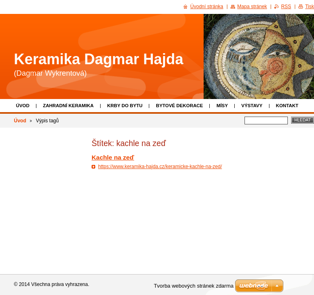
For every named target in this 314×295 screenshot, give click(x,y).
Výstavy (251, 105)
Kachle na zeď (113, 157)
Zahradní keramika (68, 105)
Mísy (222, 105)
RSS (286, 6)
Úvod (22, 105)
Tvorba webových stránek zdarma (193, 286)
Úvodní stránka (206, 6)
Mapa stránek (252, 6)
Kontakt (287, 105)
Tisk (309, 6)
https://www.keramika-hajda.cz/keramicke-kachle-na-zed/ (160, 166)
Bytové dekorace (179, 105)
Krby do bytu (125, 105)
